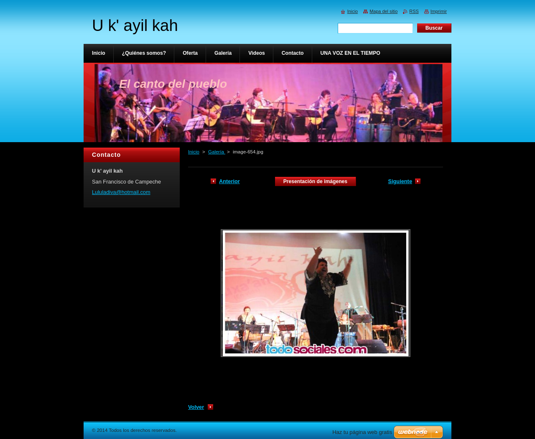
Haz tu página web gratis (362, 432)
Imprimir (439, 11)
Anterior (229, 181)
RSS (413, 11)
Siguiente (400, 181)
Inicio (193, 151)
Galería (216, 151)
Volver (196, 407)
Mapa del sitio (383, 11)
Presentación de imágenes (315, 181)
